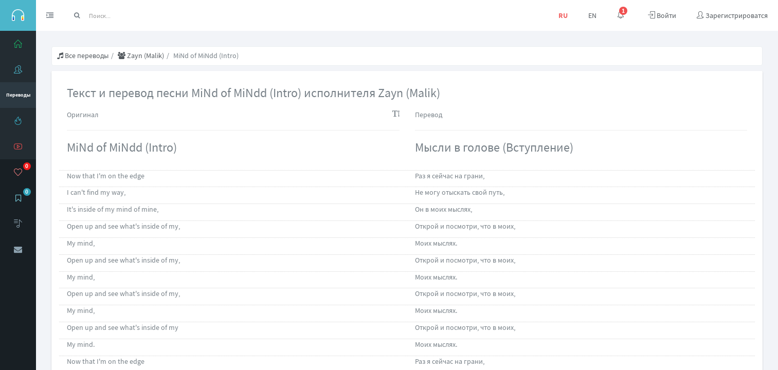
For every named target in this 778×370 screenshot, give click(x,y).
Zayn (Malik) (141, 55)
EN (592, 15)
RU (563, 15)
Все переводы (82, 55)
